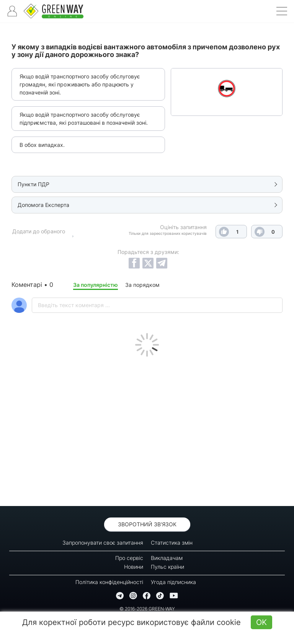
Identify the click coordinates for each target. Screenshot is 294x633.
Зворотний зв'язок (147, 524)
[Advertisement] (147, 429)
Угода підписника (173, 582)
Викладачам (167, 558)
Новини (133, 567)
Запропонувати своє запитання (102, 542)
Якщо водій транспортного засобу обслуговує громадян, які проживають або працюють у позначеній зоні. (80, 84)
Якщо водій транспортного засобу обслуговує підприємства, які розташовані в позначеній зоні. (84, 118)
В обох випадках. (42, 145)
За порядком (142, 285)
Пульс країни (167, 567)
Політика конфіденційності (109, 582)
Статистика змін (172, 542)
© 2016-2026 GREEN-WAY (147, 609)
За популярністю (95, 285)
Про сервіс (129, 558)
